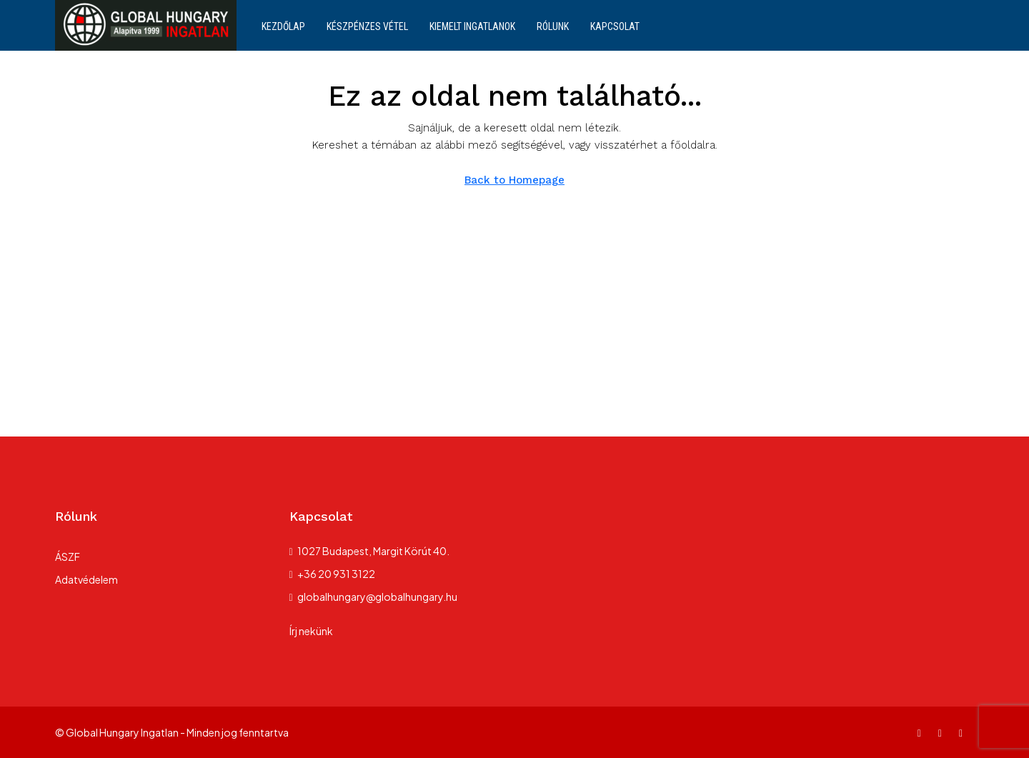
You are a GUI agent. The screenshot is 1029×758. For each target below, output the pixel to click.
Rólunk (553, 26)
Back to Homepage (514, 180)
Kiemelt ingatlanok (472, 26)
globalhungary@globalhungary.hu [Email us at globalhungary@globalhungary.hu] (377, 596)
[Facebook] (922, 732)
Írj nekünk (311, 630)
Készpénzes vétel (367, 26)
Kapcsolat (615, 26)
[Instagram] (943, 732)
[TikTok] (963, 732)
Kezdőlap (283, 26)
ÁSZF (67, 556)
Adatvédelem (86, 579)
